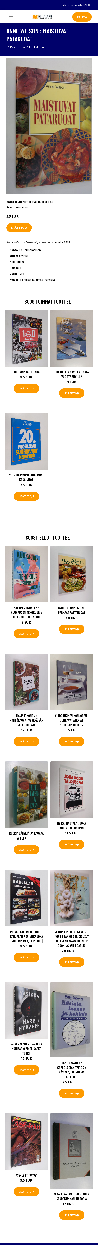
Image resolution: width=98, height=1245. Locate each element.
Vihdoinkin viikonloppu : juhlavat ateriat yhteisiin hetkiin (71, 720)
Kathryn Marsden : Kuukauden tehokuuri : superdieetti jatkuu (26, 612)
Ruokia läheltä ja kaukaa (26, 833)
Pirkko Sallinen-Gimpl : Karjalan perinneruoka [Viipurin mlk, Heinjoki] (26, 936)
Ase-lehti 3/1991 (26, 1175)
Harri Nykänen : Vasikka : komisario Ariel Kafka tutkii (26, 1048)
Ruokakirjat (36, 47)
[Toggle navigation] (10, 16)
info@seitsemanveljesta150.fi (76, 5)
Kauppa (82, 17)
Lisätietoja (19, 227)
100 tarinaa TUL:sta (26, 372)
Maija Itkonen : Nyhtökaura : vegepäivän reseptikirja (26, 720)
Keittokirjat (17, 47)
